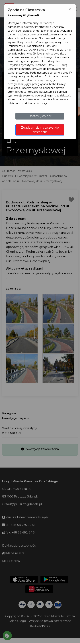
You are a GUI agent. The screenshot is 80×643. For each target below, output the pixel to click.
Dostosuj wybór (40, 116)
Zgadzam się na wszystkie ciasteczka (40, 130)
